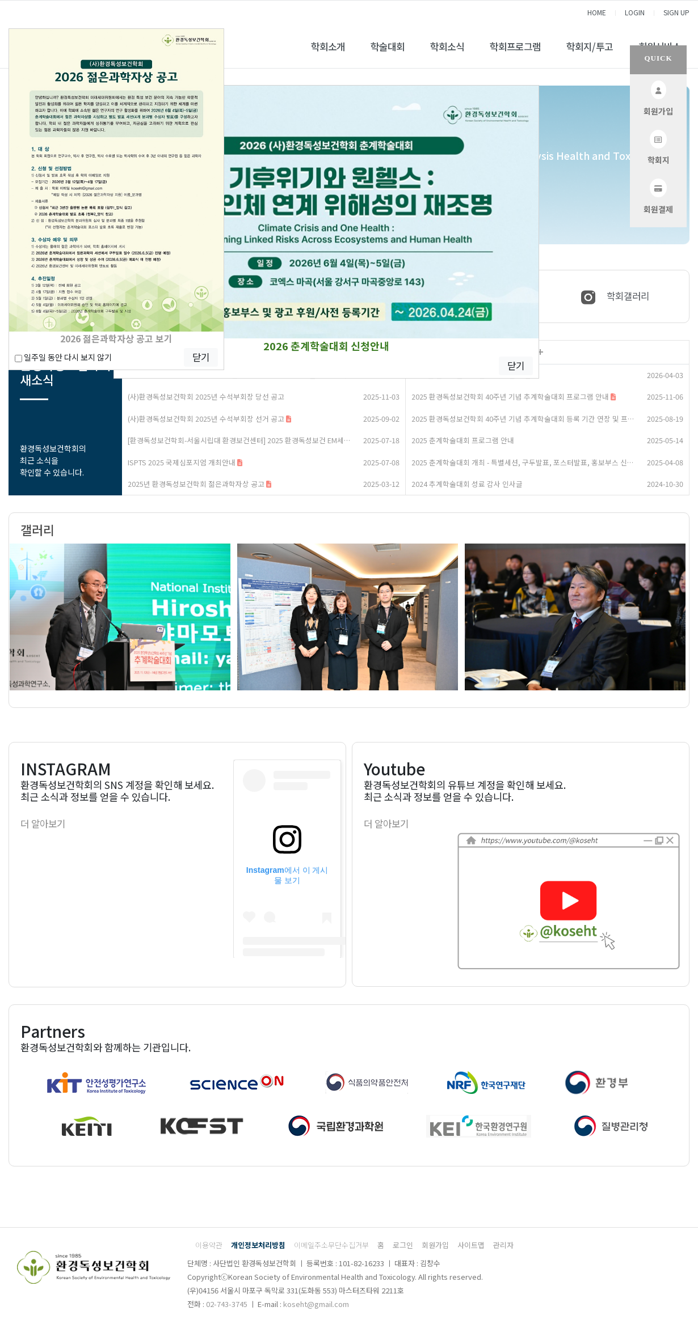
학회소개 (328, 46)
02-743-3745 (226, 1304)
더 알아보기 (42, 823)
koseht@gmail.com (316, 1304)
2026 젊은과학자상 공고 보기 (116, 338)
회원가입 (435, 1245)
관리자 (503, 1245)
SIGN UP (676, 12)
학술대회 (388, 46)
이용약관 (208, 1245)
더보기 (540, 352)
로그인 (403, 1245)
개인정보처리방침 (258, 1245)
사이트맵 (471, 1245)
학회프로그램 (515, 46)
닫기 (515, 365)
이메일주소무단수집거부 (331, 1245)
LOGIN (635, 12)
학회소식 (447, 46)
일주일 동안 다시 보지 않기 (63, 357)
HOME (596, 12)
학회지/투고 (589, 46)
